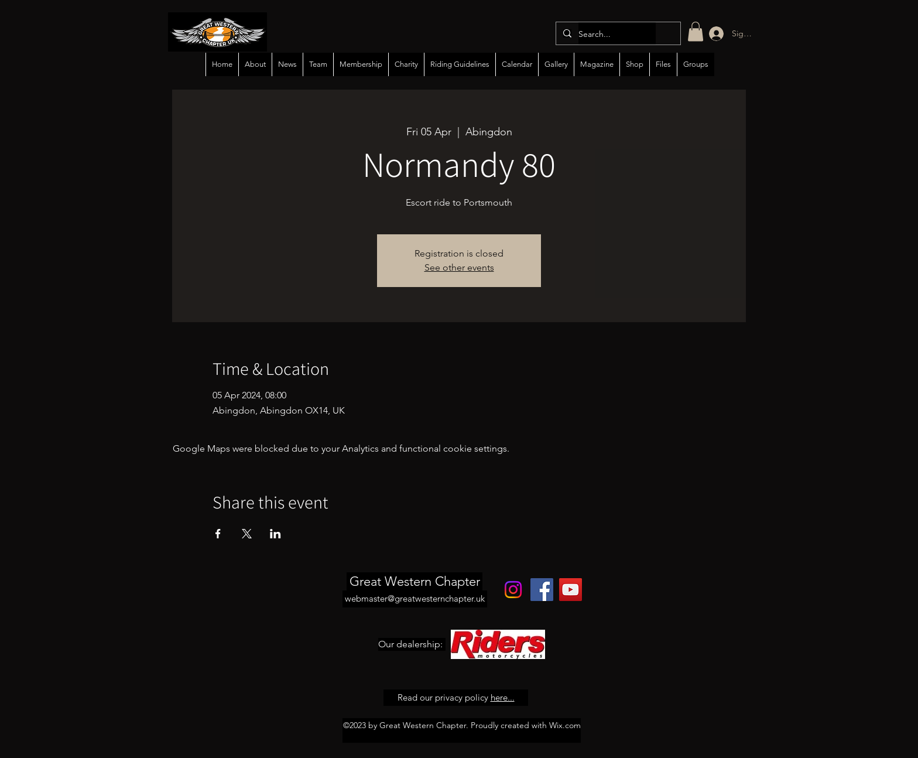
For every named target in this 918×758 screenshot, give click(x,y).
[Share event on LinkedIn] (275, 533)
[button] (695, 31)
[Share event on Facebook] (218, 533)
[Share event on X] (246, 533)
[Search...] (617, 34)
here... (503, 697)
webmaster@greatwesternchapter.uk (415, 598)
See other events (459, 267)
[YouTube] (570, 589)
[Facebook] (541, 589)
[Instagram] (513, 589)
